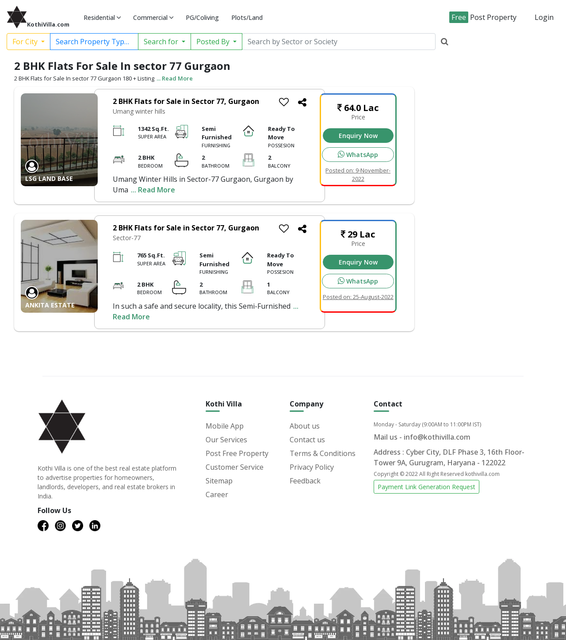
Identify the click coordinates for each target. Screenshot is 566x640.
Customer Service (235, 467)
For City (25, 41)
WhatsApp (358, 154)
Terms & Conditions (323, 453)
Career (217, 494)
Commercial (153, 17)
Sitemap (219, 481)
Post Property (482, 17)
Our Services (226, 440)
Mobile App (225, 426)
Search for (162, 41)
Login (544, 17)
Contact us (307, 440)
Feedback (305, 481)
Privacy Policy (312, 467)
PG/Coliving (202, 17)
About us (305, 426)
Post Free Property (237, 453)
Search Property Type (93, 41)
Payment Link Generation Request (426, 487)
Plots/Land (247, 17)
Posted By (213, 41)
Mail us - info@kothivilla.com (422, 437)
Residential (102, 17)
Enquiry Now (358, 135)
